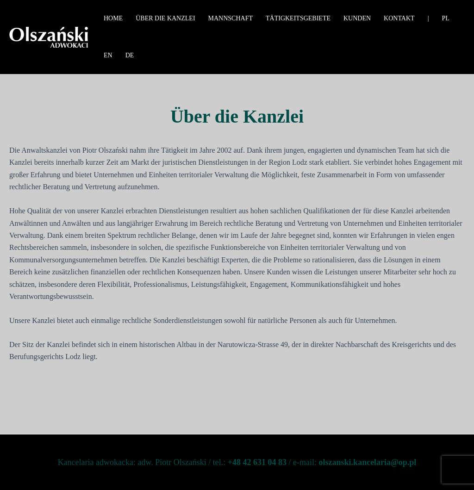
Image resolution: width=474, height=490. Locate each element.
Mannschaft (230, 18)
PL (445, 18)
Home (113, 18)
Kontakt (399, 18)
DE (129, 55)
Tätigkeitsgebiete (298, 18)
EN (108, 55)
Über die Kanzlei (165, 18)
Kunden (357, 18)
